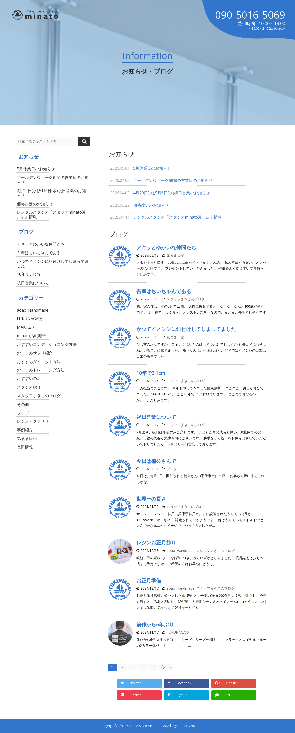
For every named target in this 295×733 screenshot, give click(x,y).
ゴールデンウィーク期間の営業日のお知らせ (173, 180)
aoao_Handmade (180, 550)
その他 (23, 404)
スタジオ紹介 (29, 387)
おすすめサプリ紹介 (35, 353)
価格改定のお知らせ (151, 205)
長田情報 (25, 447)
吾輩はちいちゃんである (163, 291)
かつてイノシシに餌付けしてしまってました (186, 329)
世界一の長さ (151, 498)
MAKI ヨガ (26, 327)
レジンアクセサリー (35, 421)
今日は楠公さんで (156, 461)
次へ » (166, 666)
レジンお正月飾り (156, 542)
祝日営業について (156, 417)
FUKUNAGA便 (178, 632)
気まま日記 (175, 255)
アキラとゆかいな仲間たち (166, 247)
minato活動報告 (31, 335)
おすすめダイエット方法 (39, 361)
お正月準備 (148, 580)
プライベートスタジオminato (137, 726)
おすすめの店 (29, 378)
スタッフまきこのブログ (186, 299)
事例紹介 (25, 430)
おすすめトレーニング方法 (41, 370)
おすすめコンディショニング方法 (47, 344)
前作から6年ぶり (155, 624)
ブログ (172, 468)
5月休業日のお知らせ (152, 168)
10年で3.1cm (150, 373)
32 (153, 666)
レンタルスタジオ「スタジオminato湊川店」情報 (177, 217)
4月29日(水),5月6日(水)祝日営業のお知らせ (171, 193)
